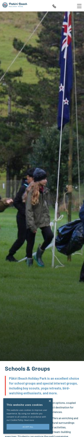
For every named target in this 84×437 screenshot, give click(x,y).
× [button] (49, 401)
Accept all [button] (28, 427)
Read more (29, 420)
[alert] (28, 416)
